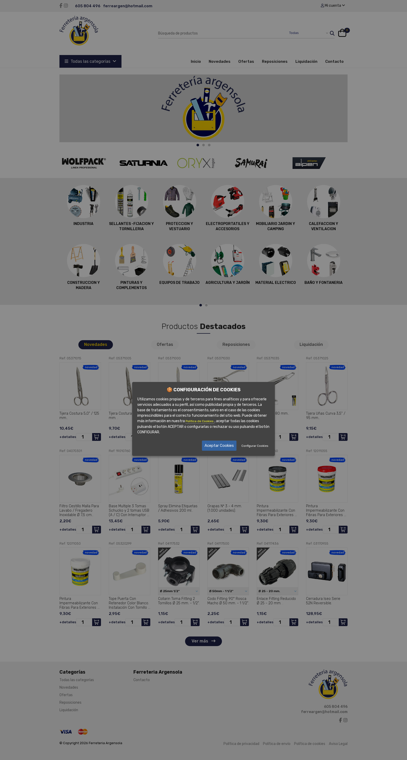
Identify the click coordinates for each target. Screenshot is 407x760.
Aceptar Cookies (219, 445)
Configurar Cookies (255, 446)
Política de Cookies (200, 421)
